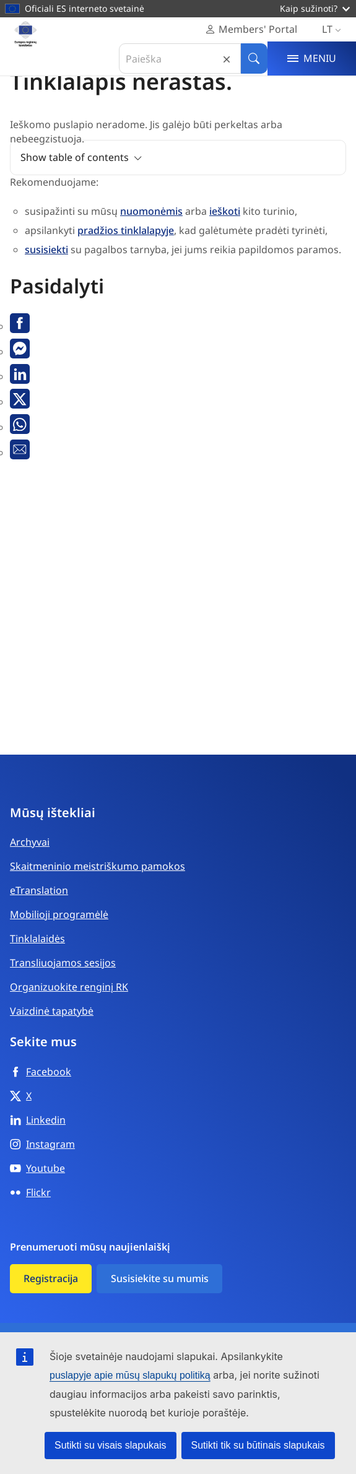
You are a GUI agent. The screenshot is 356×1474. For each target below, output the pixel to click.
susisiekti (46, 249)
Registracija (51, 1278)
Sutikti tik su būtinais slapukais (258, 1445)
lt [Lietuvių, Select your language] (334, 29)
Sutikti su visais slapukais (110, 1445)
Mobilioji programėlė (59, 914)
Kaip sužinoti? (315, 8)
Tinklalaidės (37, 938)
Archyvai (30, 842)
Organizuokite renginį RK (69, 987)
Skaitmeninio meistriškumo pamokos (97, 866)
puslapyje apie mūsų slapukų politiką (130, 1375)
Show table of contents (74, 157)
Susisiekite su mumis (160, 1278)
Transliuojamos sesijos (63, 962)
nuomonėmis (151, 211)
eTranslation (39, 890)
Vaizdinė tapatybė (51, 1011)
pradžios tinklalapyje (125, 230)
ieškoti (224, 211)
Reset (226, 58)
